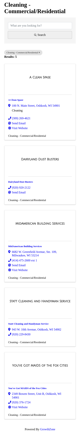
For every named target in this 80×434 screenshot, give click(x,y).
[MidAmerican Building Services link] (39, 224)
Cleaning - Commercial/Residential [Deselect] (23, 52)
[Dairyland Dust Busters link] (40, 159)
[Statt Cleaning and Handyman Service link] (40, 301)
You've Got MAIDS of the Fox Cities (27, 388)
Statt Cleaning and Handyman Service (28, 323)
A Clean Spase (15, 99)
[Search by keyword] (40, 25)
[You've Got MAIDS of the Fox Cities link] (40, 365)
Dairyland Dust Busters (20, 181)
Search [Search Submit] (40, 34)
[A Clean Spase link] (40, 77)
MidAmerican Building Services (25, 246)
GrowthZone (47, 429)
